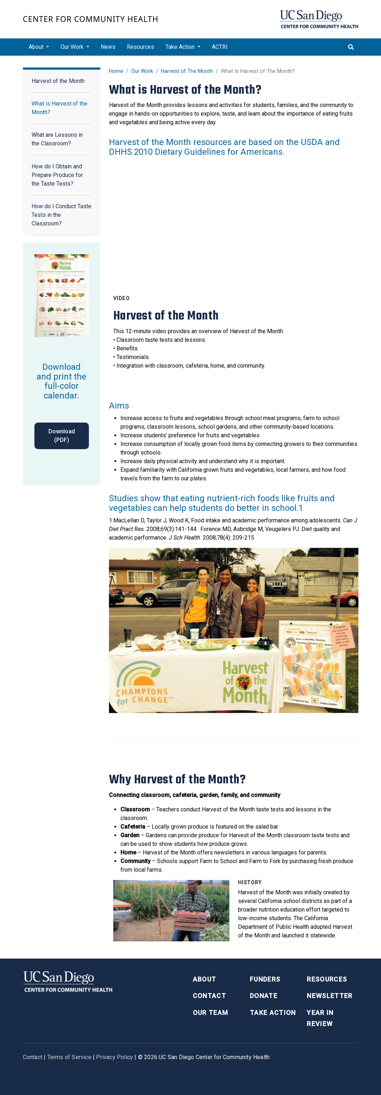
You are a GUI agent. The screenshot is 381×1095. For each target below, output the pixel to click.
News (108, 46)
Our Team (210, 1012)
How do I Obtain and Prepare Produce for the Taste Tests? (57, 175)
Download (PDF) (61, 435)
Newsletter (330, 996)
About (204, 979)
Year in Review (320, 1018)
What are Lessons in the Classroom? (57, 139)
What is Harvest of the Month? (59, 108)
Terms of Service (69, 1057)
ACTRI (220, 46)
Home (116, 71)
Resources (140, 46)
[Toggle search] (350, 47)
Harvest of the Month (58, 81)
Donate (263, 996)
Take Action (273, 1012)
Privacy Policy (114, 1057)
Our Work (142, 71)
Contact (209, 996)
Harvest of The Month (187, 71)
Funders (265, 979)
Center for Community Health (91, 19)
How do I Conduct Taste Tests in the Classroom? (61, 215)
